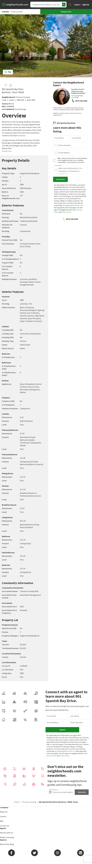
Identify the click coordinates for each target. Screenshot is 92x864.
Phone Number (64, 145)
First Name (59, 138)
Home (16, 802)
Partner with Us (6, 832)
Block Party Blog (7, 844)
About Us (3, 812)
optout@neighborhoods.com (72, 205)
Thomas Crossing (23, 97)
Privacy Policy (51, 756)
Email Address (64, 153)
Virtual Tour (7, 151)
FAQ (1, 821)
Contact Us (4, 826)
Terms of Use (66, 212)
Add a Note (58, 165)
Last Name (76, 138)
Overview (5, 12)
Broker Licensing (7, 837)
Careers (3, 816)
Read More (22, 136)
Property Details (17, 12)
